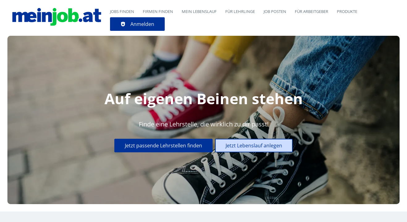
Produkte (347, 11)
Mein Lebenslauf (199, 11)
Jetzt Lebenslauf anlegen (254, 145)
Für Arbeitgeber (311, 11)
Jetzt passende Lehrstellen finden (163, 145)
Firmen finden (158, 11)
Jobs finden (122, 11)
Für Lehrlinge (240, 11)
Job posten (275, 11)
